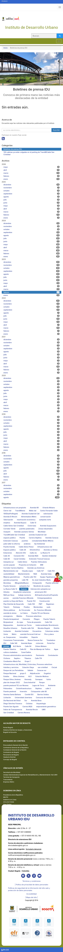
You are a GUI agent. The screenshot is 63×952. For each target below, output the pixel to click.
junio (31, 203)
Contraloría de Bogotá (11, 752)
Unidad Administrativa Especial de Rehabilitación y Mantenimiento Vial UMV (30, 775)
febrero (31, 176)
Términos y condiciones (31, 881)
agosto (31, 197)
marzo (31, 173)
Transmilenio (7, 779)
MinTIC (5, 797)
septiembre (31, 194)
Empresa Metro (8, 782)
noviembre (31, 188)
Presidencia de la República (13, 795)
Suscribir (56, 130)
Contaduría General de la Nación (14, 750)
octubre (31, 191)
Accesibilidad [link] (31, 894)
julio (31, 200)
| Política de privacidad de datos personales (31, 885)
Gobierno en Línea (9, 799)
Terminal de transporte (11, 777)
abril (31, 170)
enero (31, 179)
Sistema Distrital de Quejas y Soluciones (17, 730)
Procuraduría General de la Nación (15, 745)
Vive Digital (7, 804)
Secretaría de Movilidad (11, 772)
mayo (31, 167)
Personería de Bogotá (11, 755)
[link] (23, 876)
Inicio (5, 48)
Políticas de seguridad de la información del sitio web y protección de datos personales (29, 889)
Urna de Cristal (8, 802)
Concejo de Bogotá (10, 759)
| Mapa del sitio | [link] (31, 897)
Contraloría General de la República (15, 747)
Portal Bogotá (8, 727)
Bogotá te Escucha (10, 732)
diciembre (31, 185)
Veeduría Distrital (9, 757)
